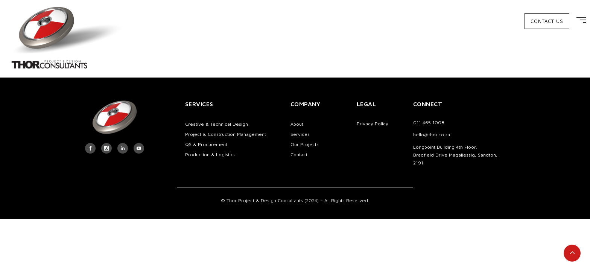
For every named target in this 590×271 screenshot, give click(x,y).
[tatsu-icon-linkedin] (122, 148)
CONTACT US (547, 21)
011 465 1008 (428, 122)
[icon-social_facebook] (90, 148)
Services (300, 134)
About (296, 124)
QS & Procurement (206, 144)
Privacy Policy (372, 123)
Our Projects (304, 144)
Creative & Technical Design (216, 124)
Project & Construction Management (225, 134)
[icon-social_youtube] (139, 148)
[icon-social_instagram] (106, 148)
